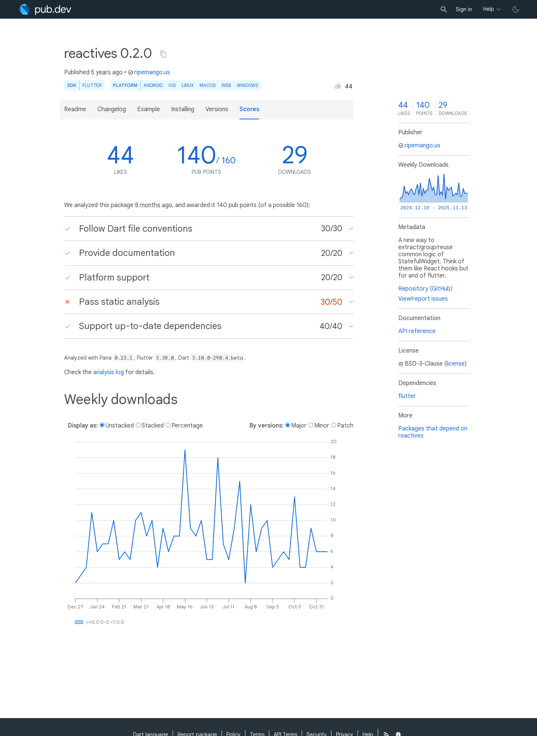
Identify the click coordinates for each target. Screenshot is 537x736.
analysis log (108, 372)
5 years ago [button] (107, 72)
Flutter (91, 85)
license (455, 363)
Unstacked (120, 425)
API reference (417, 331)
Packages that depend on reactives (432, 432)
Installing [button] (182, 109)
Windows (247, 85)
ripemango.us (149, 72)
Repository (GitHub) (425, 288)
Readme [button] (75, 109)
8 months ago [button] (153, 205)
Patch (345, 425)
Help (488, 9)
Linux (188, 85)
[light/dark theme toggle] (515, 9)
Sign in (464, 9)
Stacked (153, 425)
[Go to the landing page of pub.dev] (45, 9)
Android (153, 85)
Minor (321, 425)
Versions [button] (216, 109)
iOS (172, 85)
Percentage (187, 425)
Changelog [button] (111, 109)
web (226, 85)
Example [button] (148, 109)
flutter (407, 396)
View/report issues (423, 299)
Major (299, 425)
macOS (208, 85)
